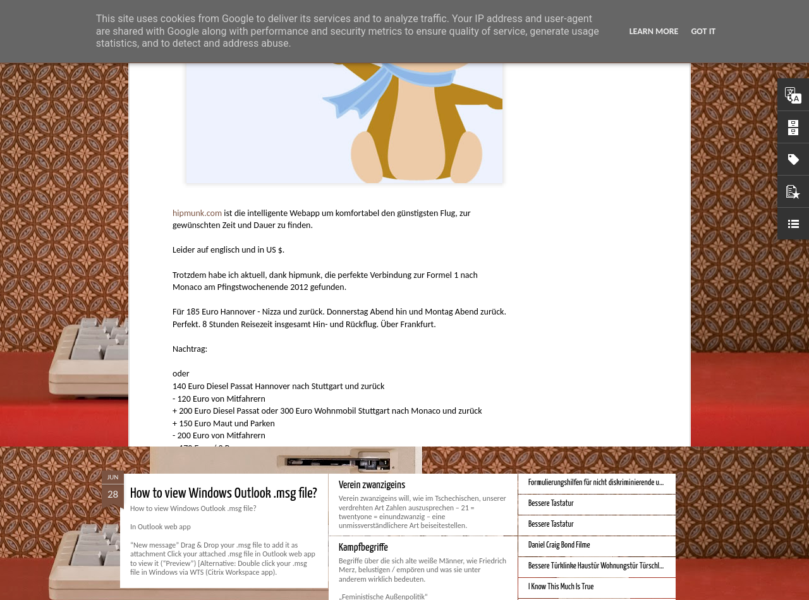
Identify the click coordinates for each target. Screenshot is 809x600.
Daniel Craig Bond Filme (559, 545)
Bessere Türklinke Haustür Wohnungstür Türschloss (598, 566)
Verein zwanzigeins (372, 485)
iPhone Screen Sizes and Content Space (580, 377)
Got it (703, 31)
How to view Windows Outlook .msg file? (223, 493)
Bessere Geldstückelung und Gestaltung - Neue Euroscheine (608, 418)
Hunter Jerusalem (397, 246)
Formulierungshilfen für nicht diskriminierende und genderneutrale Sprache (630, 483)
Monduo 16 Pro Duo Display (385, 337)
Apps (353, 263)
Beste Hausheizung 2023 (562, 356)
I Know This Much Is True (560, 587)
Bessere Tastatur (551, 504)
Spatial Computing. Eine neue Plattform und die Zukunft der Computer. (291, 346)
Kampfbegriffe (363, 548)
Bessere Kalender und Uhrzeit (567, 397)
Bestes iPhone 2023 (555, 335)
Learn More (654, 31)
